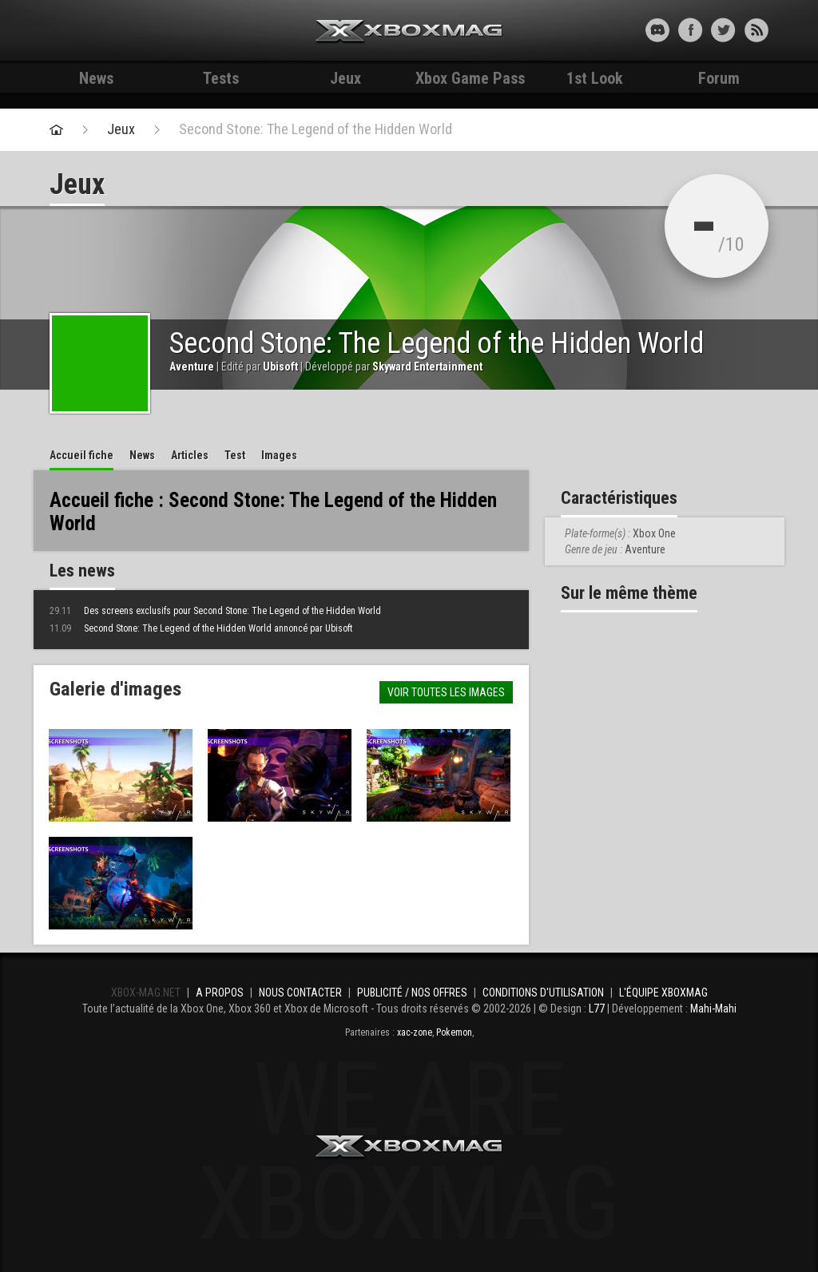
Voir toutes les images (446, 692)
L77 (597, 1008)
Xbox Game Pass (470, 78)
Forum (719, 78)
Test (234, 455)
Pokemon (454, 1032)
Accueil (81, 455)
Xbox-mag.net (409, 32)
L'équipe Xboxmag (663, 992)
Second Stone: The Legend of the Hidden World (315, 129)
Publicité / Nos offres (412, 992)
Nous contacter (300, 992)
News (96, 78)
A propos (220, 992)
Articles (189, 455)
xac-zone (414, 1032)
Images (279, 455)
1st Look (594, 78)
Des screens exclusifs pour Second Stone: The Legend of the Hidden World (215, 610)
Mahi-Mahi (713, 1008)
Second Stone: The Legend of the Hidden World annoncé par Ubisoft (201, 628)
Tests (221, 78)
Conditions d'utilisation (543, 992)
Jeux (345, 78)
